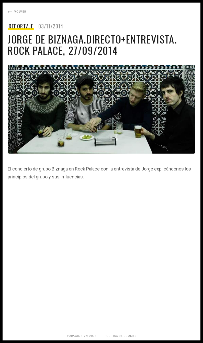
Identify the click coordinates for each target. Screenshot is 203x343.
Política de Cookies (120, 336)
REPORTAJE (21, 26)
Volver (17, 11)
